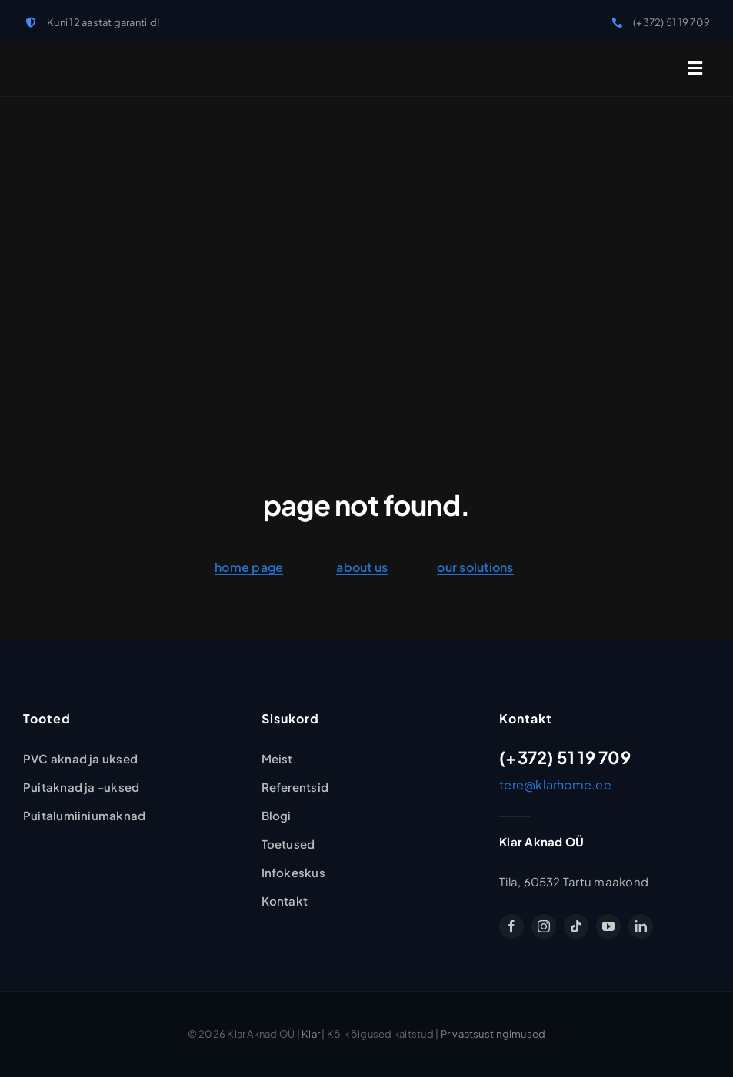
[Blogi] (277, 815)
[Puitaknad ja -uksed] (81, 787)
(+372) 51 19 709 (671, 22)
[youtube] (608, 926)
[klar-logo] (77, 58)
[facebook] (511, 926)
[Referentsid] (295, 787)
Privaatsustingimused (493, 1034)
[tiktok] (576, 926)
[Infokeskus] (293, 872)
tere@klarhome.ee (555, 784)
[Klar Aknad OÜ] (277, 759)
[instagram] (543, 926)
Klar (311, 1034)
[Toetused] (288, 844)
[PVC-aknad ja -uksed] (80, 759)
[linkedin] (640, 926)
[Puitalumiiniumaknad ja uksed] (84, 815)
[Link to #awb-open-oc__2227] (695, 68)
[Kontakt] (285, 901)
